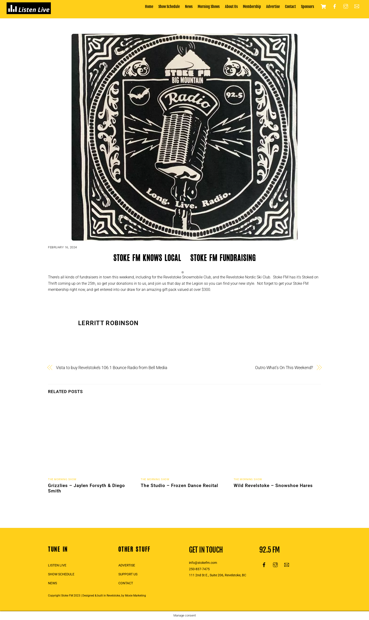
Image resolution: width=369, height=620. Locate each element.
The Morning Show (62, 479)
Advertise (273, 6)
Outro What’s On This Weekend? (284, 367)
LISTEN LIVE (57, 565)
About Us (231, 6)
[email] (356, 6)
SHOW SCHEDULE (61, 574)
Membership (252, 6)
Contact (290, 6)
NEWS (52, 583)
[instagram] (345, 6)
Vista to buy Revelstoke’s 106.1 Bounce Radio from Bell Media (111, 367)
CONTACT (125, 583)
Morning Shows (209, 6)
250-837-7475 (199, 569)
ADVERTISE (126, 565)
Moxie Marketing (135, 595)
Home (149, 6)
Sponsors (307, 6)
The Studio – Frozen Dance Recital (179, 485)
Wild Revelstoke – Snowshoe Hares (273, 485)
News (189, 6)
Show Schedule (169, 6)
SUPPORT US (127, 574)
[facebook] (334, 6)
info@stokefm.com (203, 563)
